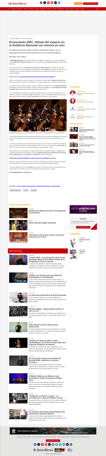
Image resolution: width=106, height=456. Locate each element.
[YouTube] (48, 2)
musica (25, 190)
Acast (19, 186)
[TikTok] (55, 2)
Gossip (49, 8)
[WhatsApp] (60, 444)
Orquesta (13, 60)
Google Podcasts (41, 186)
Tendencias (61, 8)
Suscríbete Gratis (83, 227)
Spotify (24, 186)
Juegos (82, 8)
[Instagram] (52, 2)
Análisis (37, 8)
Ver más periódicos (90, 3)
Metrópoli (20, 8)
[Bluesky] (59, 2)
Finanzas (31, 8)
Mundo (25, 8)
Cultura (54, 8)
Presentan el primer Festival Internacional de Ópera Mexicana (37, 76)
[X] (44, 2)
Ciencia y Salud (69, 8)
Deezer (48, 186)
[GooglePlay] (71, 444)
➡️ (10, 158)
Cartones (43, 8)
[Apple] (67, 444)
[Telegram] (53, 444)
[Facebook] (41, 2)
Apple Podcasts (30, 186)
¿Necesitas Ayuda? (53, 440)
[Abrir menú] (9, 9)
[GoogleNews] (64, 444)
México (14, 8)
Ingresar (78, 3)
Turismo (77, 8)
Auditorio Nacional (15, 190)
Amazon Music (56, 186)
